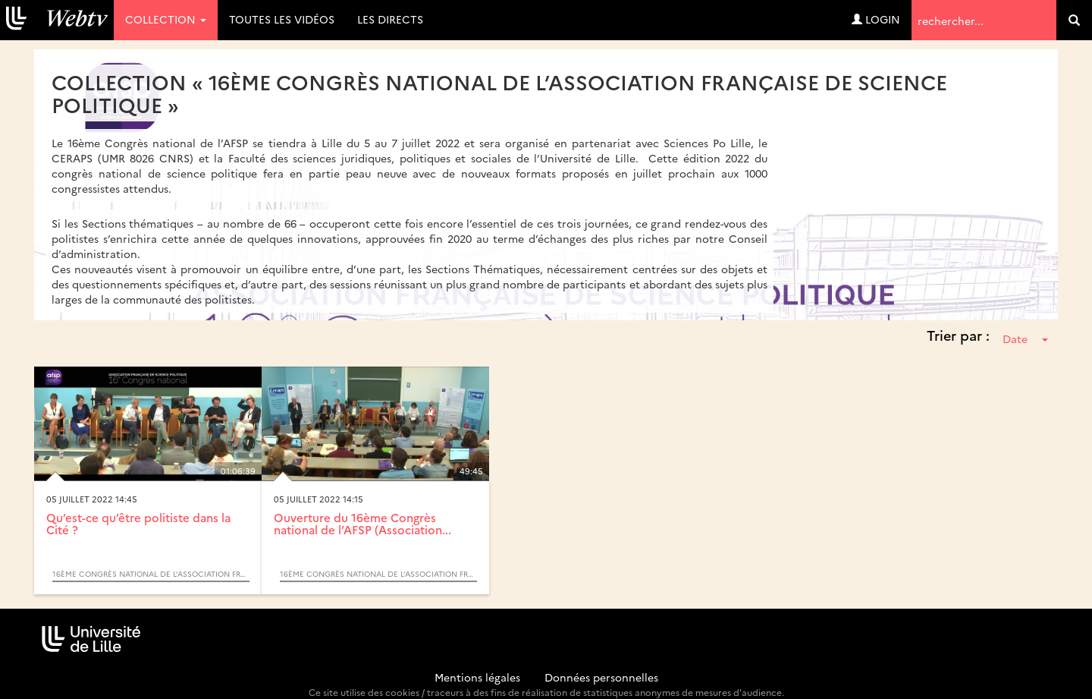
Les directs (390, 19)
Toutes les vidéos (281, 19)
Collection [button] (165, 19)
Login (876, 19)
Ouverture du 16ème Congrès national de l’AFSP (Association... (362, 523)
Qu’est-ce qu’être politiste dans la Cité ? (138, 523)
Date (1025, 338)
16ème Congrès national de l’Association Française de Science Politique (150, 573)
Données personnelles (601, 677)
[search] (1074, 20)
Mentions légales (477, 677)
